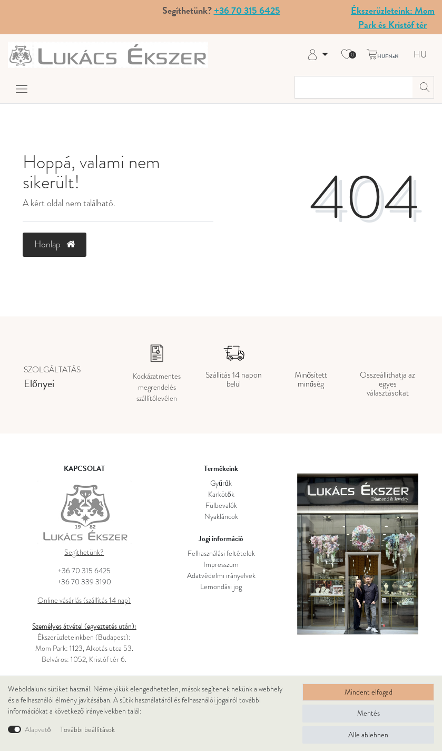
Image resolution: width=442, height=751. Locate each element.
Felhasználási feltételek (221, 553)
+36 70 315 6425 (247, 10)
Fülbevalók (221, 505)
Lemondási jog (221, 587)
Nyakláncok (221, 517)
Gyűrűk (221, 483)
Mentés (368, 713)
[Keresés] (423, 87)
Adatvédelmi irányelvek (221, 576)
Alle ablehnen (368, 735)
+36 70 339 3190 (84, 582)
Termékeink (221, 468)
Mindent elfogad (368, 692)
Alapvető (38, 730)
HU (420, 55)
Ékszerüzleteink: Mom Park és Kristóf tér (393, 17)
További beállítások (87, 730)
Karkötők (221, 494)
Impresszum (221, 565)
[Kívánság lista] (346, 55)
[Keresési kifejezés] (353, 87)
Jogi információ (221, 538)
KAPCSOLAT (84, 468)
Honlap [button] (54, 244)
